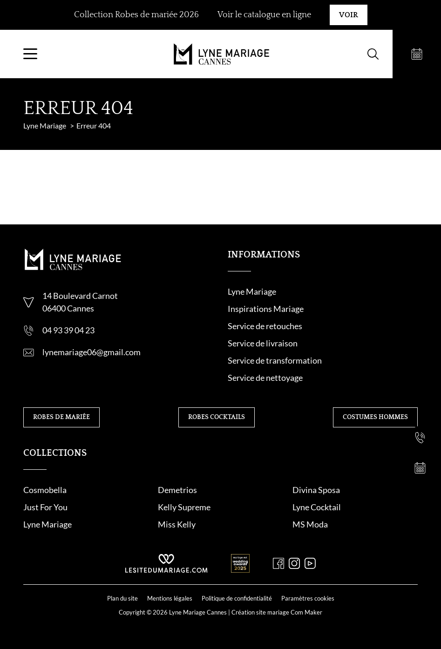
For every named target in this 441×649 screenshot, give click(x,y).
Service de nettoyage (265, 377)
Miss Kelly (177, 524)
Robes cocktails (216, 417)
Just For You (45, 507)
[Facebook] (278, 563)
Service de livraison (263, 343)
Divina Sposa (316, 490)
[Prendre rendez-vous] (417, 54)
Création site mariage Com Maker (276, 612)
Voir (348, 15)
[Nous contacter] (420, 407)
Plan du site (122, 598)
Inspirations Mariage (266, 309)
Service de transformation (275, 360)
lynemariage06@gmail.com (91, 352)
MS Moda (310, 524)
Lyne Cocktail (316, 507)
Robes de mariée (61, 417)
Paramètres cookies (307, 598)
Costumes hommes (375, 417)
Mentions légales (169, 598)
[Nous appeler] (420, 437)
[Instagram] (294, 563)
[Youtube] (310, 563)
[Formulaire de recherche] (373, 54)
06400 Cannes (68, 308)
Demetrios (177, 490)
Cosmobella (45, 490)
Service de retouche (263, 326)
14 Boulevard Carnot (80, 296)
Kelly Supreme (184, 507)
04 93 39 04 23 (68, 330)
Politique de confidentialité (237, 598)
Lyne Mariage (252, 291)
